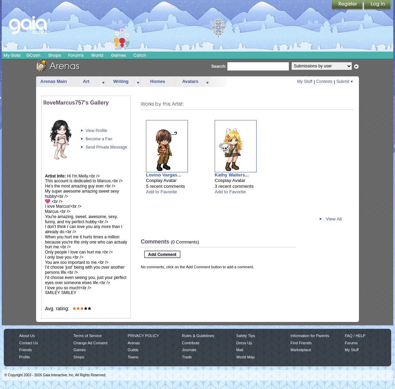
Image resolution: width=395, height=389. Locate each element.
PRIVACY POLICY (143, 336)
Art (86, 81)
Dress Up (244, 343)
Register (347, 5)
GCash (33, 55)
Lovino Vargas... (163, 174)
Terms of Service (88, 336)
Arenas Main (53, 81)
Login (377, 5)
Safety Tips (245, 336)
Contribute (191, 343)
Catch (140, 55)
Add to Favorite (161, 191)
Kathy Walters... (232, 174)
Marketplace (301, 350)
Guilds (133, 350)
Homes (157, 81)
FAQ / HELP (355, 336)
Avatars (190, 81)
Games (118, 55)
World (97, 55)
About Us (27, 336)
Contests (324, 81)
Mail (239, 350)
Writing (121, 81)
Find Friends (301, 343)
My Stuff (304, 81)
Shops (54, 55)
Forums (75, 55)
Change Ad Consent (91, 343)
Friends (25, 350)
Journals (189, 350)
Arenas (134, 343)
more (103, 82)
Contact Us (28, 343)
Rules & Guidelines (198, 336)
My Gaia (11, 55)
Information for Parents (310, 336)
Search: (218, 66)
